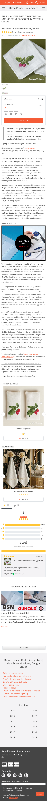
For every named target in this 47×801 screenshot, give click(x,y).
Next (40, 99)
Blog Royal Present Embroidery (15, 682)
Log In (6, 2)
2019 (12, 726)
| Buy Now (23, 438)
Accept (40, 794)
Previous (8, 99)
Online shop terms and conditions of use (20, 696)
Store (3, 35)
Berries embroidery (29, 35)
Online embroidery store (13, 673)
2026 (12, 710)
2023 (12, 715)
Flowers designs (14, 35)
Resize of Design (9, 688)
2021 (12, 721)
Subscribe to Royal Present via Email (14, 782)
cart (42, 2)
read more (4, 626)
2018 (34, 726)
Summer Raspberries (23, 428)
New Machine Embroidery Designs (17, 676)
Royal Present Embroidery (23, 8)
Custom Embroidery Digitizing (15, 693)
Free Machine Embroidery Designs (17, 679)
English (30, 2)
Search (24, 648)
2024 (34, 710)
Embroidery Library (11, 685)
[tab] (6, 506)
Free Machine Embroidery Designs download (21, 690)
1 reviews (18, 32)
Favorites (17, 2)
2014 (34, 737)
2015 (12, 737)
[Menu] (3, 8)
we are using (13, 798)
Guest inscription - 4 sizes (23, 492)
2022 (34, 715)
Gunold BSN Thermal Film (15, 613)
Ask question (28, 32)
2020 (34, 721)
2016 (34, 731)
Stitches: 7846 (30, 148)
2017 (12, 731)
